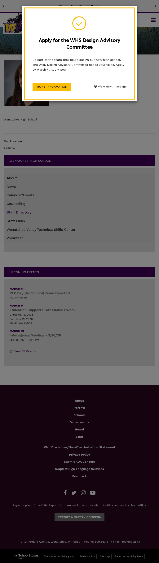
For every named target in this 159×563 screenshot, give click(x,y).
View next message (112, 86)
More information (52, 86)
